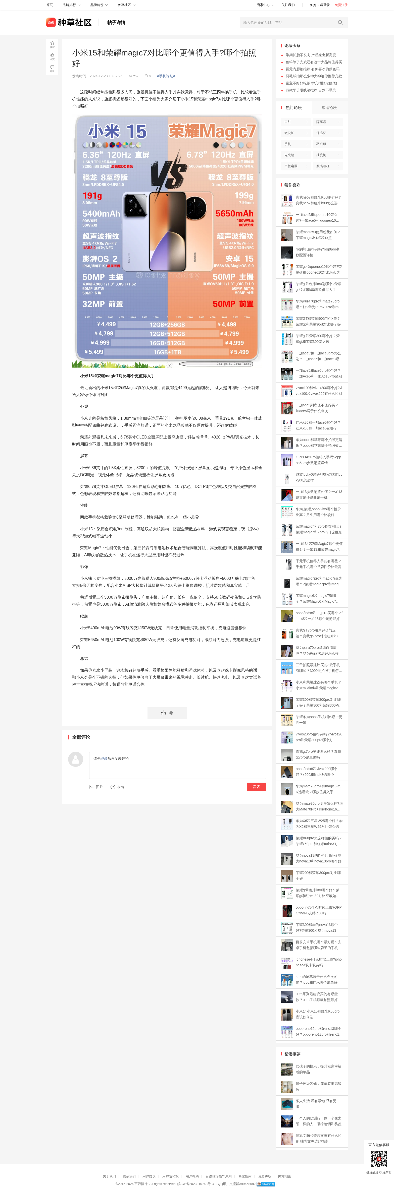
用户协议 (149, 1176)
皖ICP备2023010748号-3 (195, 1184)
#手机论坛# (166, 76)
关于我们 (109, 1176)
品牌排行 (69, 5)
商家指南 (245, 1176)
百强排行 (140, 1184)
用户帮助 (192, 1176)
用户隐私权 (170, 1176)
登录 (104, 759)
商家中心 (263, 5)
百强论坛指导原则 (219, 1176)
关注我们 (288, 5)
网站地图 (284, 1176)
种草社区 (124, 5)
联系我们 (129, 1176)
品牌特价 (97, 5)
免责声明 (264, 1176)
